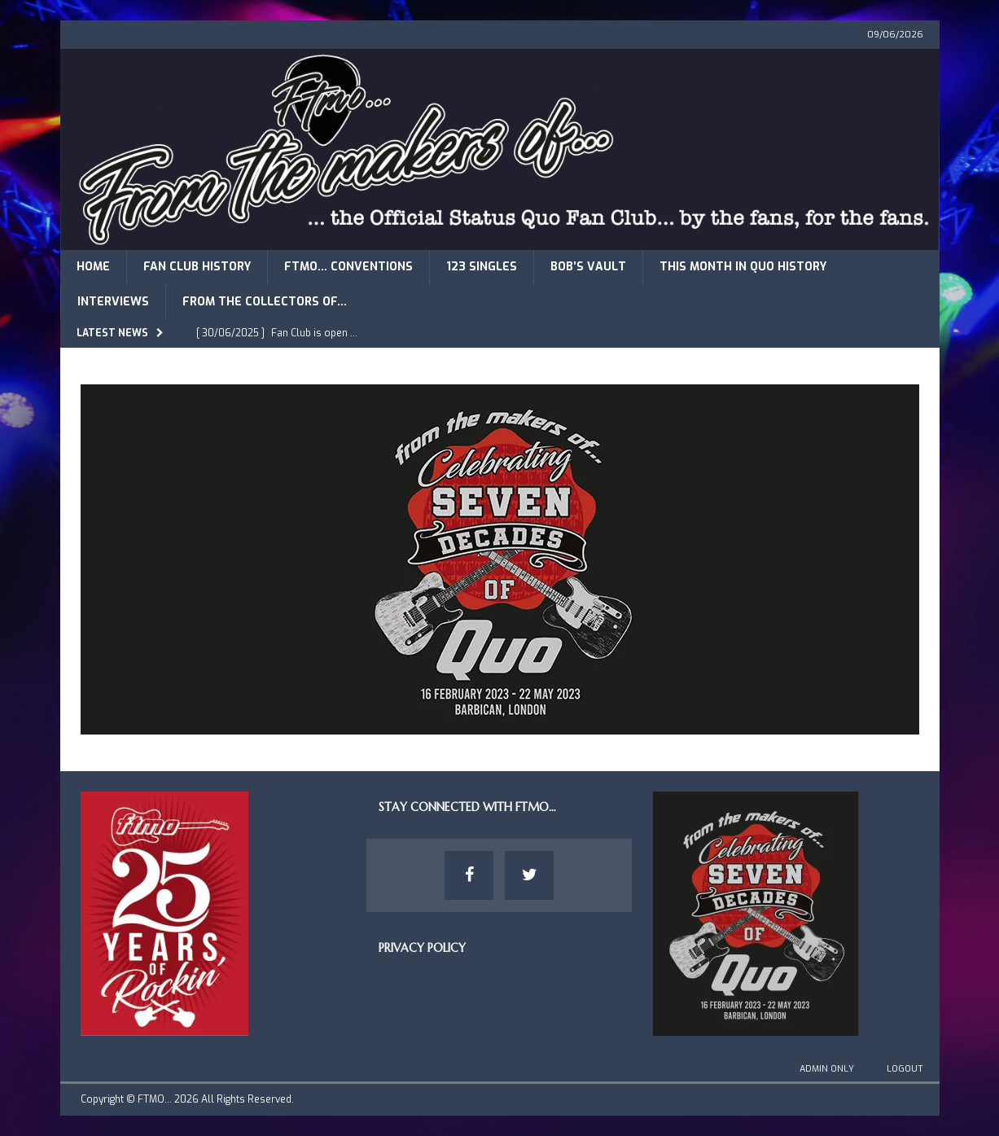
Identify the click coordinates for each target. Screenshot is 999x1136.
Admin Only (827, 1069)
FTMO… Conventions (348, 266)
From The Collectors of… (264, 301)
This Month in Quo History (742, 266)
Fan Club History (197, 266)
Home (93, 266)
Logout (905, 1069)
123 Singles (481, 266)
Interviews (113, 301)
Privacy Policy (422, 948)
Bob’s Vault (588, 266)
